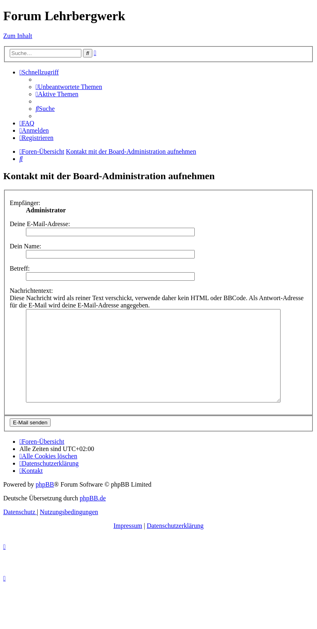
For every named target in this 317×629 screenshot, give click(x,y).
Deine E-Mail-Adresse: (40, 223)
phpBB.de (93, 516)
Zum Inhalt (17, 35)
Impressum (127, 543)
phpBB (45, 502)
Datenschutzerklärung (175, 543)
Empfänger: (25, 202)
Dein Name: (25, 246)
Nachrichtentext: (31, 290)
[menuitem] (69, 86)
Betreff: (20, 268)
